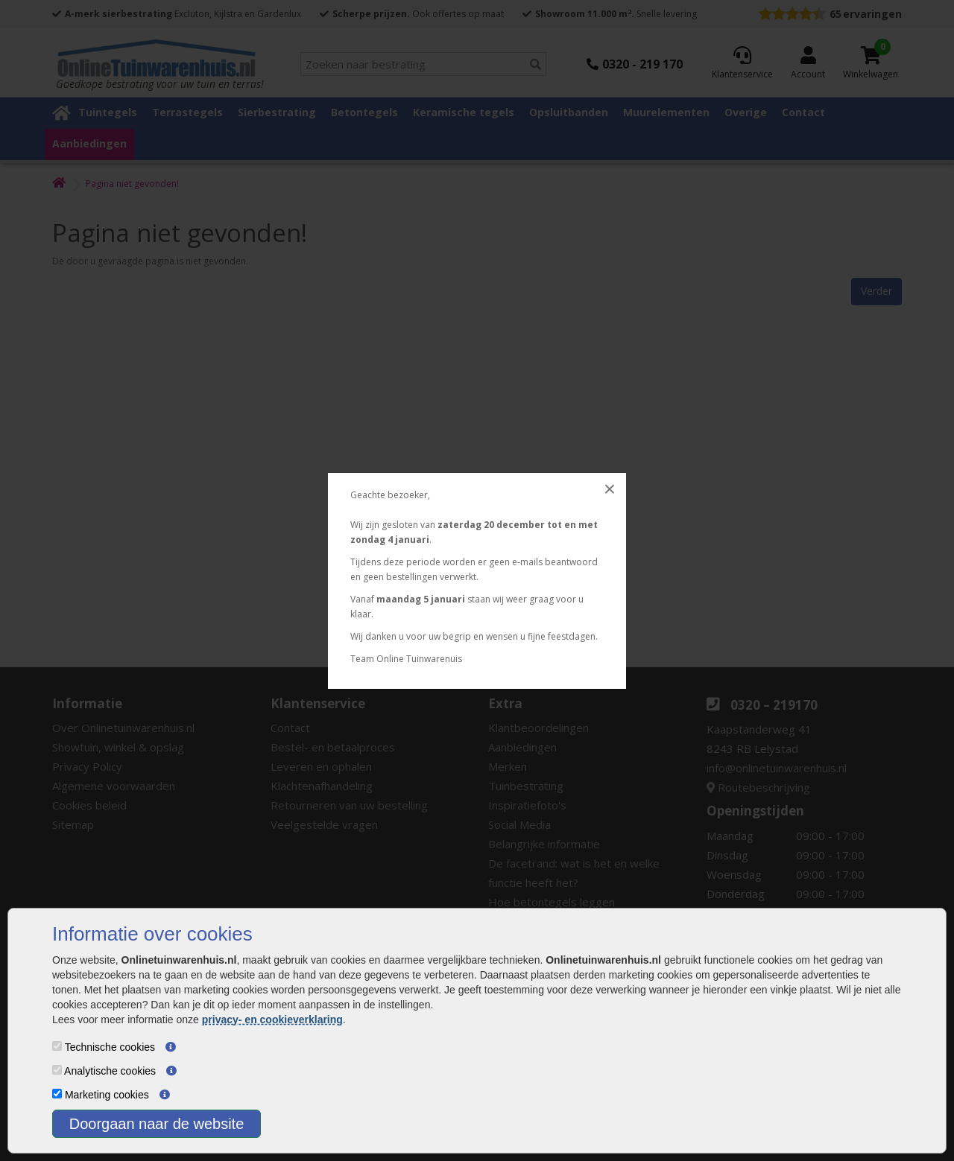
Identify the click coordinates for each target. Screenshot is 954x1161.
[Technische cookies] (57, 1046)
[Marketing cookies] (57, 1093)
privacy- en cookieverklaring (272, 1019)
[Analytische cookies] (57, 1070)
